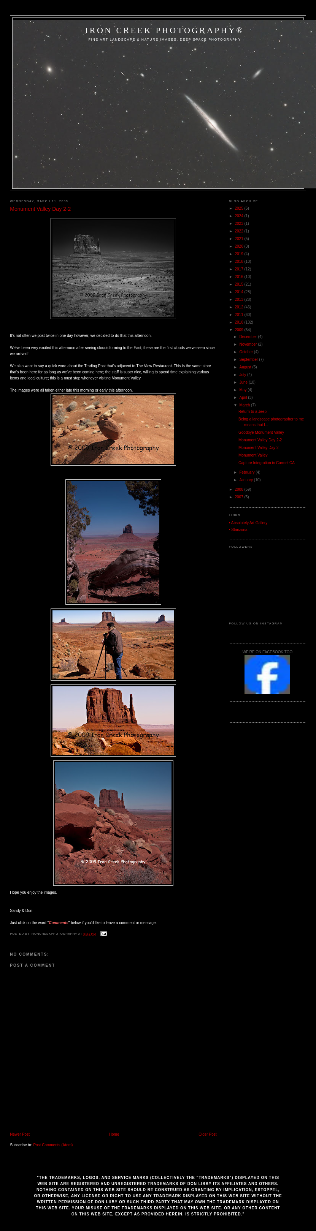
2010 (240, 322)
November (249, 344)
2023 (240, 223)
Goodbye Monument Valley (261, 432)
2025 (240, 208)
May (244, 390)
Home (114, 1134)
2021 (240, 239)
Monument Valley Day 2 (258, 448)
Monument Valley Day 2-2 (40, 209)
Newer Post (20, 1134)
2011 (240, 315)
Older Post (207, 1134)
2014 (240, 292)
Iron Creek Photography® (164, 30)
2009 (240, 330)
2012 (240, 307)
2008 (240, 489)
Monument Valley (253, 455)
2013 (240, 299)
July (244, 375)
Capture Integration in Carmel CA (266, 463)
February (248, 472)
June (244, 382)
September (249, 359)
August (246, 367)
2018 (240, 261)
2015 (240, 284)
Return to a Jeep (252, 411)
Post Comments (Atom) (53, 1145)
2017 (240, 269)
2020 (240, 246)
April (244, 397)
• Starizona (238, 530)
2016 (240, 277)
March (245, 405)
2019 (240, 254)
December (249, 337)
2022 (240, 231)
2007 (240, 497)
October (247, 352)
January (247, 480)
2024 (240, 216)
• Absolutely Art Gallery (248, 523)
